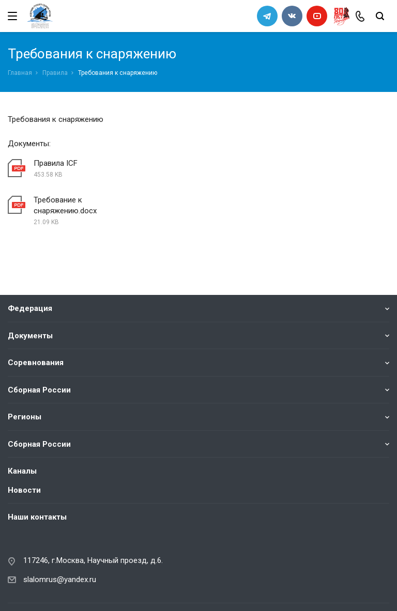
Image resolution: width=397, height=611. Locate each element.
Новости (24, 453)
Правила (55, 72)
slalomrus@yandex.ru (59, 542)
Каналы (22, 434)
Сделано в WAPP (34, 588)
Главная (20, 72)
